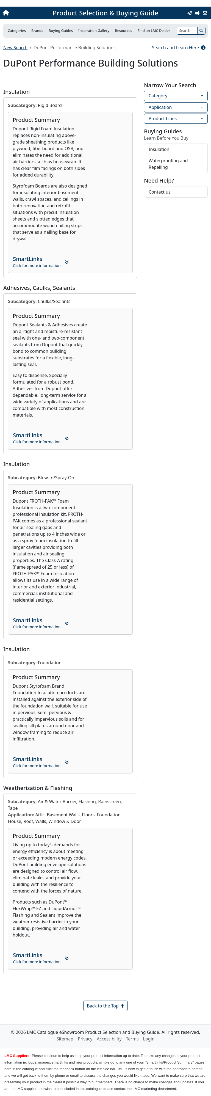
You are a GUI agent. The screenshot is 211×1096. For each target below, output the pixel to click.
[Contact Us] (205, 13)
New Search (15, 48)
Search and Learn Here (179, 48)
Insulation (159, 149)
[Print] (197, 13)
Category (158, 96)
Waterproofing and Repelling (168, 164)
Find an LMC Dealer (154, 30)
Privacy (85, 1039)
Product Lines (163, 118)
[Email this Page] (189, 13)
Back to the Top (105, 1006)
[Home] (23, 13)
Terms (132, 1039)
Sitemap (64, 1039)
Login (149, 1039)
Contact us (160, 192)
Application (160, 107)
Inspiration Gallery (93, 30)
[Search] (187, 31)
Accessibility (109, 1039)
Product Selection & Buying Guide (105, 13)
